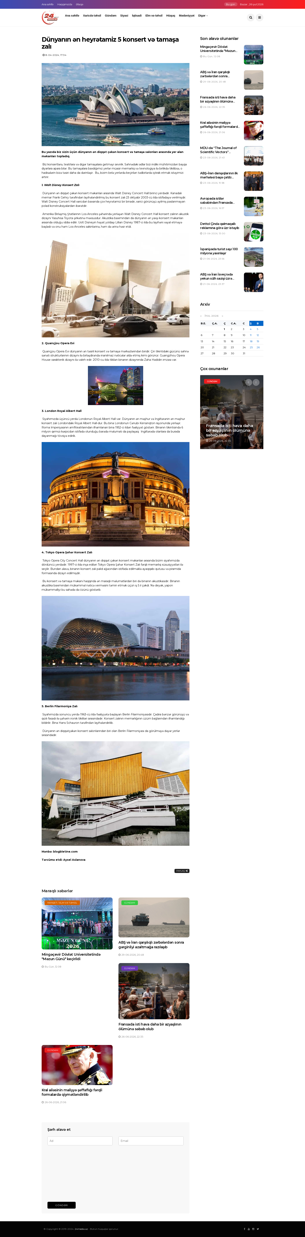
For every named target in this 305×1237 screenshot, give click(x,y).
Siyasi (124, 15)
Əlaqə (79, 4)
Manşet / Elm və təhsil (62, 902)
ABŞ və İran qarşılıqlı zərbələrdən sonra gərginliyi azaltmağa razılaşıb (151, 944)
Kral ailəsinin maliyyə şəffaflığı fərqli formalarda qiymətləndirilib (72, 1092)
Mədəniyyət (186, 15)
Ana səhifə (47, 4)
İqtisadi (137, 15)
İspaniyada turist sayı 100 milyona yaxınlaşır (219, 251)
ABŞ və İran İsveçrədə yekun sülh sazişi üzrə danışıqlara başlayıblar (216, 278)
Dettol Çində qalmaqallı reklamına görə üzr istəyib (219, 226)
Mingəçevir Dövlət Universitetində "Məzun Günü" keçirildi (71, 956)
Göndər (61, 1205)
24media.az (81, 1228)
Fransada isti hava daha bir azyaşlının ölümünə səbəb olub (149, 1026)
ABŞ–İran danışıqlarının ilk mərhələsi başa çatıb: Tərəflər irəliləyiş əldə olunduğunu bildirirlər (219, 179)
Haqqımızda (64, 4)
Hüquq (170, 15)
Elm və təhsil (153, 15)
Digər (201, 15)
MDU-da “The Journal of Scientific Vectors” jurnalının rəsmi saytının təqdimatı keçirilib (218, 154)
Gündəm (110, 15)
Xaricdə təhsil (92, 15)
